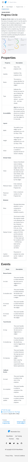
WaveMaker (9, 436)
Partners (11, 439)
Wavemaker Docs (14, 431)
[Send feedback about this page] (10, 412)
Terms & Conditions (19, 455)
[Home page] (2, 7)
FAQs (17, 439)
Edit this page (5, 410)
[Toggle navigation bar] (3, 2)
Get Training (18, 436)
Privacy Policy (9, 455)
